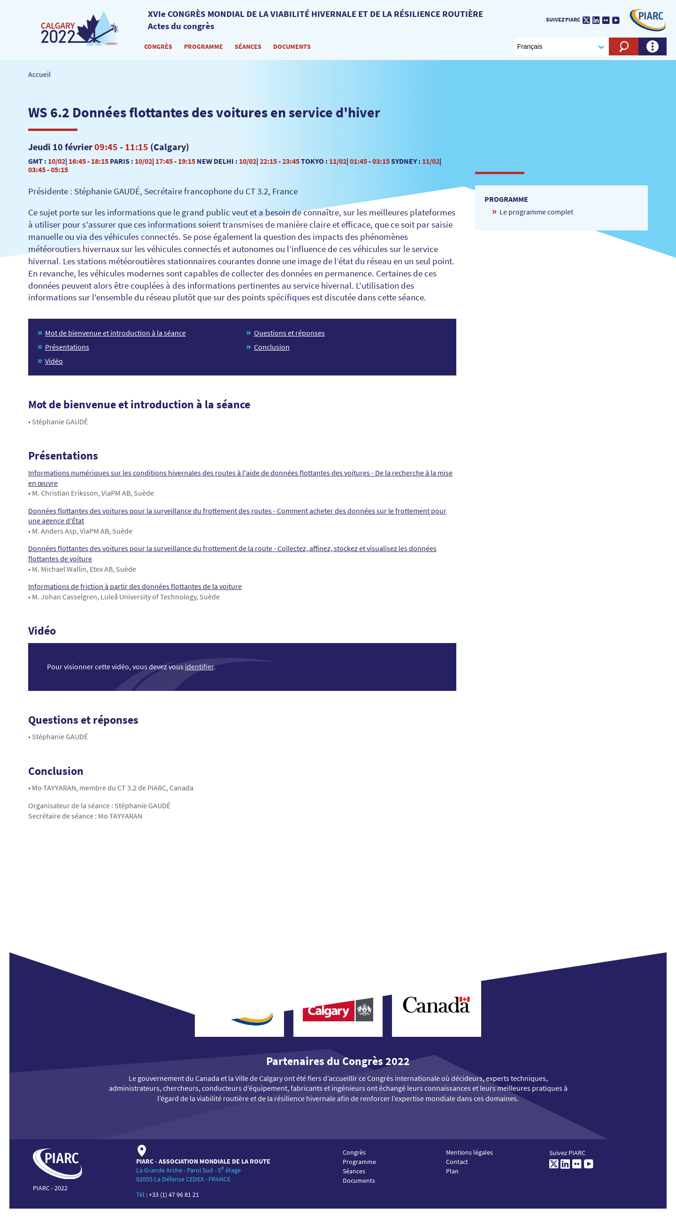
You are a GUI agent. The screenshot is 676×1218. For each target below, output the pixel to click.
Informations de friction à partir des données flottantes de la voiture (135, 586)
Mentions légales (469, 1152)
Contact (457, 1161)
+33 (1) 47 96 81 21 (174, 1194)
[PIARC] (81, 28)
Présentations (67, 347)
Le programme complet (536, 211)
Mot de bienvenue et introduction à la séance (115, 332)
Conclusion (272, 347)
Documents (292, 46)
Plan (452, 1171)
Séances (248, 46)
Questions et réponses (289, 332)
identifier (199, 666)
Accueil (39, 74)
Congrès (158, 46)
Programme (203, 46)
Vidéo (54, 361)
